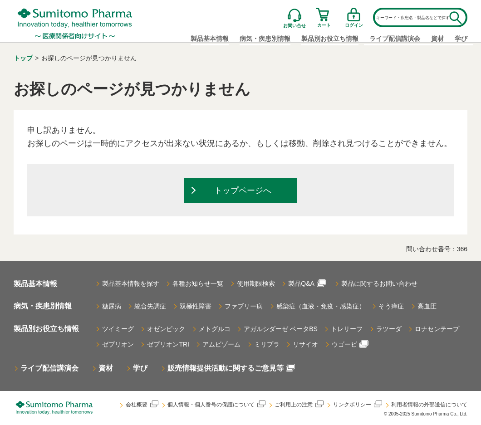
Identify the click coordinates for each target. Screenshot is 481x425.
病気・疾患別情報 (43, 306)
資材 (437, 38)
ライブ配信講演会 (394, 38)
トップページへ (242, 190)
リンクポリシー (357, 404)
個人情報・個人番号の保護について (216, 404)
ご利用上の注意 (299, 404)
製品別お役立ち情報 (46, 328)
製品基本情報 (210, 38)
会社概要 (140, 404)
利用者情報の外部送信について (429, 404)
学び (461, 38)
